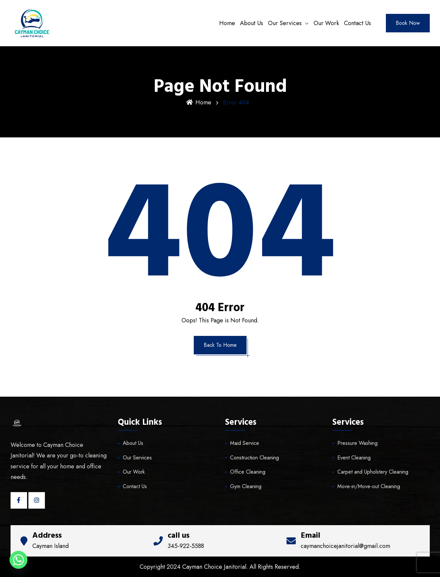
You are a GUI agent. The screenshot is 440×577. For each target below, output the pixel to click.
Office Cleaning (247, 472)
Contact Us (357, 23)
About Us (251, 23)
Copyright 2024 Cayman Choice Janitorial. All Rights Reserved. (220, 566)
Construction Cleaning (254, 457)
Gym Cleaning (245, 486)
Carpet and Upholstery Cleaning (372, 472)
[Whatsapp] (18, 560)
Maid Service (244, 443)
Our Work (326, 23)
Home (227, 23)
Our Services (285, 23)
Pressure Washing (357, 443)
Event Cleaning (354, 457)
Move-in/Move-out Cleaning (368, 486)
